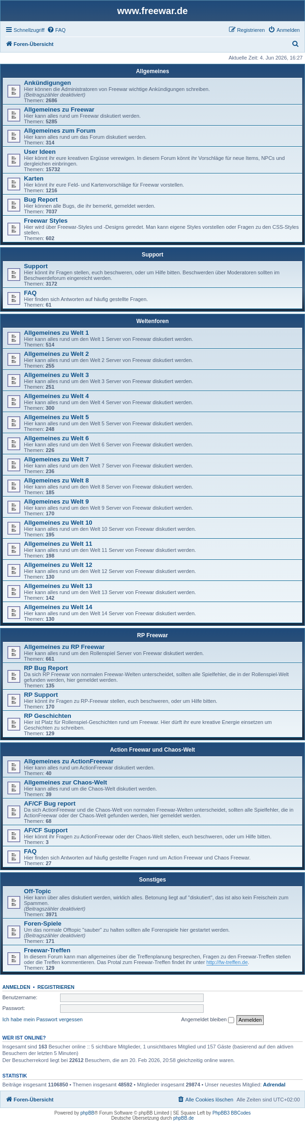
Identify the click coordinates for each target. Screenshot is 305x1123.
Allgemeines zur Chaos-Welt (65, 782)
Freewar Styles (46, 220)
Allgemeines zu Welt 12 (58, 564)
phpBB (87, 1112)
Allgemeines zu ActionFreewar (69, 761)
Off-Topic (37, 891)
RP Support (41, 694)
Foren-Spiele (42, 923)
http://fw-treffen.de (227, 962)
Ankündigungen (47, 82)
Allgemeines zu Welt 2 (56, 353)
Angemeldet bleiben (207, 1020)
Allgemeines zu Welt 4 (56, 395)
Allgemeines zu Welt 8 (56, 480)
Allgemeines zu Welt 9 (56, 501)
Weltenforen (152, 321)
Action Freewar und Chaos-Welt (152, 749)
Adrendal (274, 1084)
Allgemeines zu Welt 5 (56, 417)
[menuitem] (56, 30)
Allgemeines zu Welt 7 (56, 459)
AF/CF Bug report (50, 803)
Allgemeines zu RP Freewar (64, 646)
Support (152, 254)
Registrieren (56, 987)
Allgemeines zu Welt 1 (56, 332)
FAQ (30, 292)
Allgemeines (152, 71)
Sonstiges (152, 879)
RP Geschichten (47, 715)
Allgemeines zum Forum (59, 130)
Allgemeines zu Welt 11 (58, 543)
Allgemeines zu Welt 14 (58, 606)
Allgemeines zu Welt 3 (56, 374)
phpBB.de (183, 1118)
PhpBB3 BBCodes (232, 1112)
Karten (34, 178)
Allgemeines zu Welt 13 (58, 585)
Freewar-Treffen (47, 950)
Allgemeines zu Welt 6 (56, 438)
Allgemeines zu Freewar (59, 109)
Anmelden (16, 987)
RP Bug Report (46, 667)
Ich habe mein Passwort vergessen (42, 1019)
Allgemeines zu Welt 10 (58, 522)
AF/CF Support (46, 830)
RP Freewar (152, 635)
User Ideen (39, 151)
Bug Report (41, 199)
